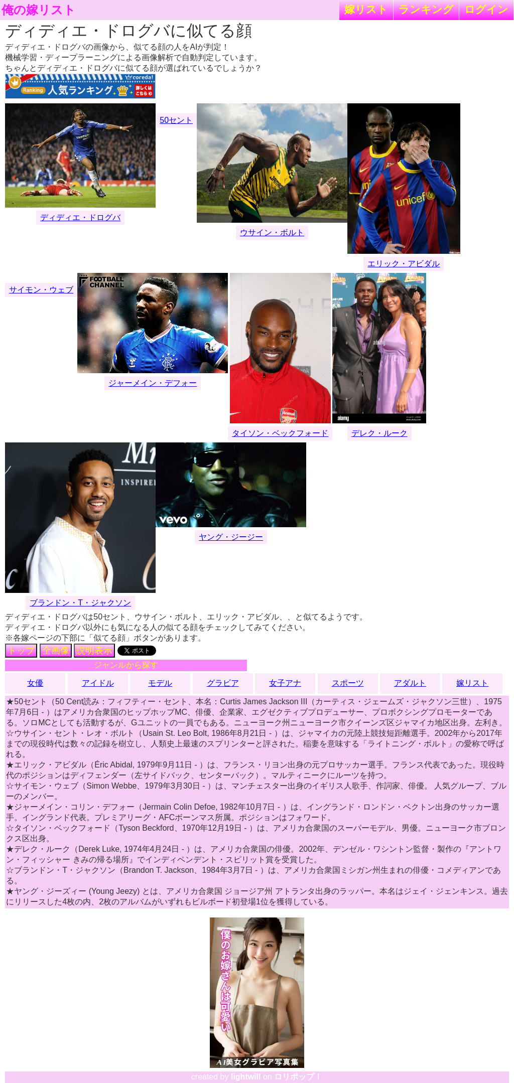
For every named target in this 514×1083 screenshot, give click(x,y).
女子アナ (285, 683)
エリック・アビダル (403, 263)
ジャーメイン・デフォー (152, 383)
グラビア (223, 683)
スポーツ (348, 683)
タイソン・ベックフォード (280, 433)
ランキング (426, 9)
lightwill (246, 1076)
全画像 (55, 651)
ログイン (486, 9)
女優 (35, 683)
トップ (21, 651)
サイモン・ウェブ (41, 289)
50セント (176, 120)
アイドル (98, 683)
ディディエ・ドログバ (80, 217)
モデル (160, 683)
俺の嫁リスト (39, 10)
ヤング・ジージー (231, 537)
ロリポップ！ (298, 1076)
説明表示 (94, 651)
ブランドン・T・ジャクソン (80, 602)
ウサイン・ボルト (272, 232)
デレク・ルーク (379, 433)
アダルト (410, 683)
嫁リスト (366, 9)
